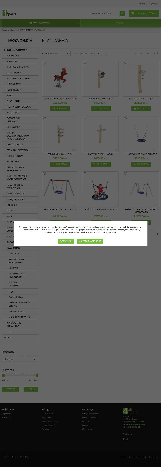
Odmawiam (66, 241)
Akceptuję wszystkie (89, 241)
